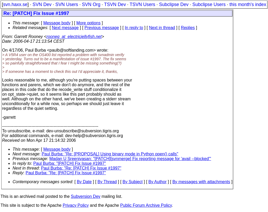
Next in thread (162, 27)
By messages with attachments (201, 182)
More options (88, 23)
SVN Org (91, 4)
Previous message (102, 27)
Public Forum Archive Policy (146, 205)
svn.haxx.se (15, 4)
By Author (157, 182)
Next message (65, 27)
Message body (56, 23)
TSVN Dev (115, 4)
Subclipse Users (209, 4)
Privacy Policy (76, 205)
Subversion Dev (85, 196)
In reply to (134, 27)
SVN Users (66, 4)
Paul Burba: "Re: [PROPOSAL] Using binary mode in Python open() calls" (110, 154)
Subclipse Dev (173, 4)
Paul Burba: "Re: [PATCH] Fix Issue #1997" (81, 168)
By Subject (132, 182)
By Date (84, 182)
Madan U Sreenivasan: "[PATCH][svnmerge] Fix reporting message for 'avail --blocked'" (130, 158)
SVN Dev (41, 4)
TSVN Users (142, 4)
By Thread (107, 182)
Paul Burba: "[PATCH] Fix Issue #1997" (69, 163)
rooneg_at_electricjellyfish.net (74, 36)
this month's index (248, 4)
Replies (188, 27)
